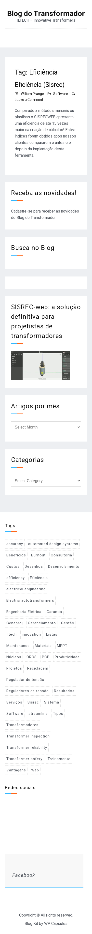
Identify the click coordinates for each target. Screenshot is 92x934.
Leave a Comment (29, 100)
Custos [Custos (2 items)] (13, 566)
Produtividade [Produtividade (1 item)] (67, 657)
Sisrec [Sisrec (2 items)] (33, 702)
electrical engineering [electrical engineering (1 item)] (26, 589)
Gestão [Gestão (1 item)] (67, 623)
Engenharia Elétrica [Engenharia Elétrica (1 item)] (23, 612)
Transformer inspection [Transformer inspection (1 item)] (28, 736)
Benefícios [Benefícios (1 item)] (16, 555)
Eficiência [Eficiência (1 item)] (39, 578)
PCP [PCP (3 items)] (46, 657)
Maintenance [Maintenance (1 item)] (18, 645)
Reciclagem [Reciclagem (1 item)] (37, 668)
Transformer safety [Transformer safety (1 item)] (24, 759)
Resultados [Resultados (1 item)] (64, 691)
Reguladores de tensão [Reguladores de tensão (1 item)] (27, 691)
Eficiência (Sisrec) (40, 84)
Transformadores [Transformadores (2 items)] (22, 725)
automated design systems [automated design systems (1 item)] (53, 544)
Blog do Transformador (46, 13)
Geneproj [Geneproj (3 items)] (14, 623)
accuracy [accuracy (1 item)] (14, 544)
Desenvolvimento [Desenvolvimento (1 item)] (63, 566)
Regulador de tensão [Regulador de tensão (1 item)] (25, 679)
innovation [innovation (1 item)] (31, 634)
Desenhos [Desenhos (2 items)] (34, 566)
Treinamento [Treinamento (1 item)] (59, 759)
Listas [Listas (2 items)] (51, 634)
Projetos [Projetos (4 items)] (14, 668)
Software (60, 94)
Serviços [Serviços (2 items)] (14, 702)
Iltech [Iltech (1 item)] (11, 634)
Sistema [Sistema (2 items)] (51, 702)
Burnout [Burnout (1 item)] (38, 555)
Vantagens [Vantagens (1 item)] (16, 770)
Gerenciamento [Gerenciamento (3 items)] (42, 623)
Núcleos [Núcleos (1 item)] (13, 657)
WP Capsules (55, 923)
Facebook (23, 875)
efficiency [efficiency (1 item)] (15, 578)
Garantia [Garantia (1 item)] (54, 612)
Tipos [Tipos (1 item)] (58, 713)
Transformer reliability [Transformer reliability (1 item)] (26, 747)
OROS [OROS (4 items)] (31, 657)
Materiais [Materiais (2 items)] (43, 645)
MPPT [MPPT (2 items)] (62, 645)
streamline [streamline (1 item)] (38, 713)
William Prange (32, 94)
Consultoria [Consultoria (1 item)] (61, 555)
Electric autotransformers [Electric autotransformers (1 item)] (30, 600)
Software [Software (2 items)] (14, 713)
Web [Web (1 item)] (35, 770)
